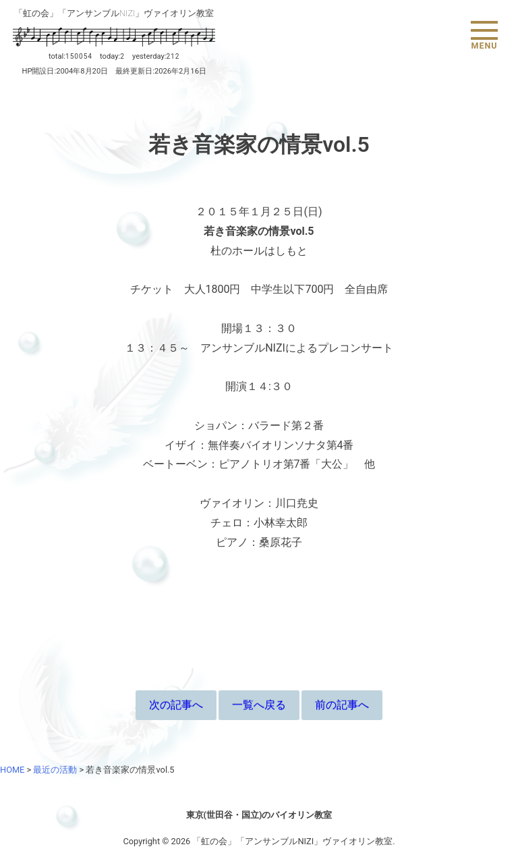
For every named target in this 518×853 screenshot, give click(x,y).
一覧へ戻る (259, 704)
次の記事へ (176, 704)
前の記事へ (342, 704)
